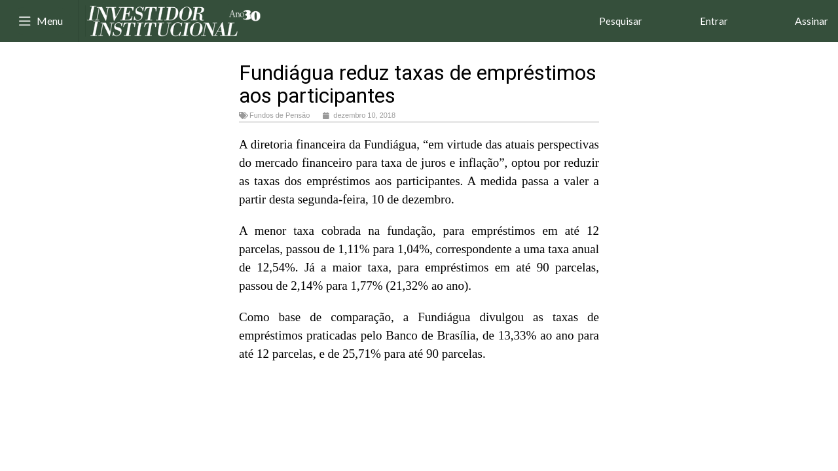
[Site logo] (174, 19)
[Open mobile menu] (40, 21)
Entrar (714, 21)
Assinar (811, 20)
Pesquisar (620, 21)
